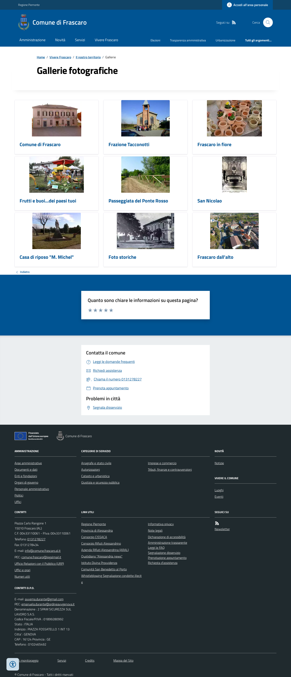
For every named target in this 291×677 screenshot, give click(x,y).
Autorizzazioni (90, 469)
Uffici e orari (22, 570)
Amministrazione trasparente (167, 542)
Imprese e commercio (162, 463)
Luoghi (219, 490)
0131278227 (36, 539)
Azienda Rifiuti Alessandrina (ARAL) (105, 549)
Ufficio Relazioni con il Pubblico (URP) (39, 563)
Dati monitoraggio (26, 660)
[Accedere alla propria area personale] (247, 5)
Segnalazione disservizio (164, 552)
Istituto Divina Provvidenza (99, 562)
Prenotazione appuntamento (167, 557)
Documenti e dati (26, 469)
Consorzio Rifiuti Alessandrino (101, 543)
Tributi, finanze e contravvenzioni (170, 469)
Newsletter (222, 529)
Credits (89, 660)
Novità (60, 40)
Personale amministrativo (32, 488)
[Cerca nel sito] (266, 22)
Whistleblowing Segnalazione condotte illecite (111, 579)
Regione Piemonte (29, 5)
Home (41, 57)
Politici (19, 495)
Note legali (155, 530)
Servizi (80, 40)
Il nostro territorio (88, 57)
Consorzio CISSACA (94, 536)
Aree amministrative (28, 463)
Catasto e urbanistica (95, 476)
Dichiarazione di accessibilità (167, 536)
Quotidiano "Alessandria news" (101, 556)
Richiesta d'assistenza (162, 562)
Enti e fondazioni (26, 476)
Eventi (219, 496)
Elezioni (155, 40)
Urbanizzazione (225, 40)
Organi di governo (26, 482)
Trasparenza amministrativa (188, 40)
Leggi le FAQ (156, 547)
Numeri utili (22, 576)
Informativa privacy (161, 524)
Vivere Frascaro (106, 40)
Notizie (219, 463)
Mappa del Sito (123, 660)
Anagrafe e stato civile (96, 463)
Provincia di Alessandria (97, 530)
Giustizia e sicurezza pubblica (100, 482)
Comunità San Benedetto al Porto (104, 569)
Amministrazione (32, 40)
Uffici (18, 501)
